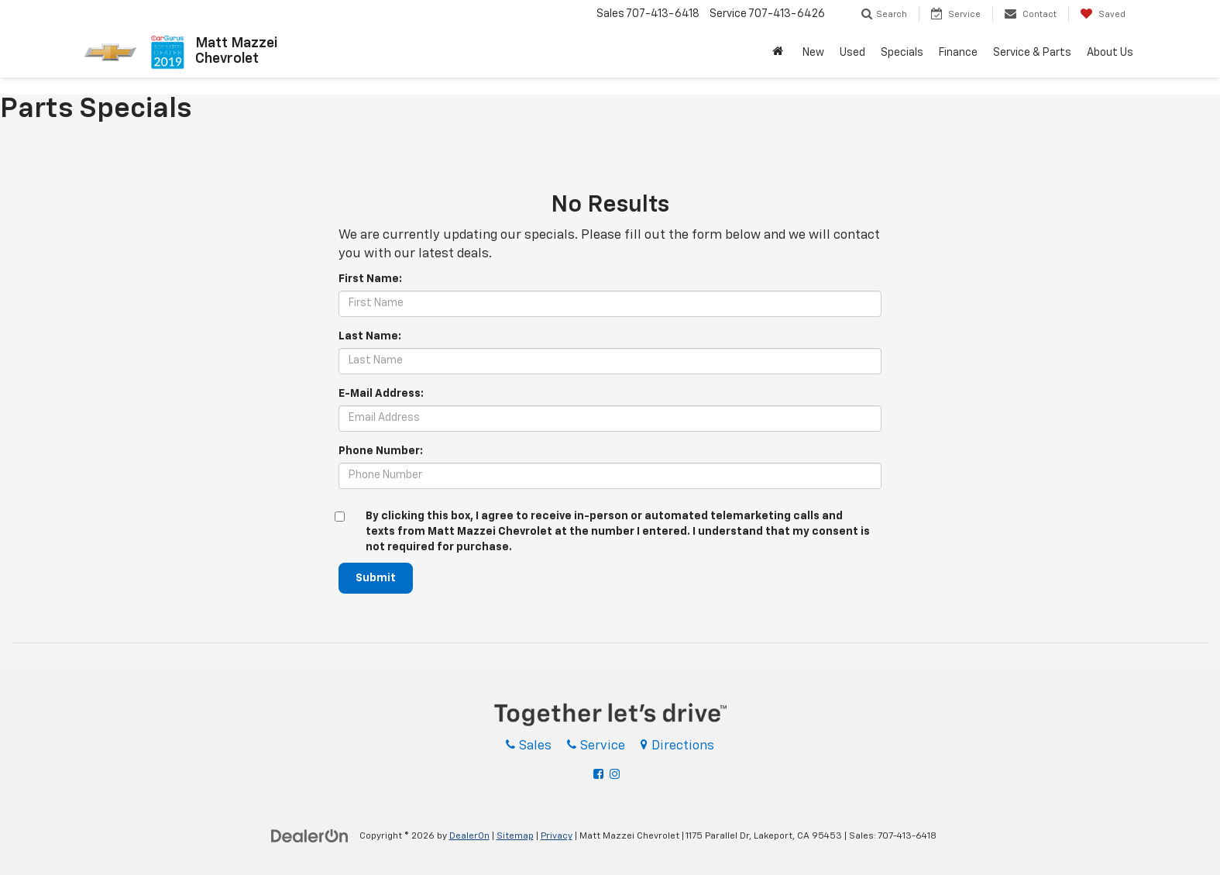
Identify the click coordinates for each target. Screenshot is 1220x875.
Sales (529, 746)
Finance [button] (958, 52)
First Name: (370, 279)
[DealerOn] (309, 835)
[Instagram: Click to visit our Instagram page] (617, 775)
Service (596, 746)
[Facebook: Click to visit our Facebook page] (600, 775)
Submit (376, 578)
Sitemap (515, 836)
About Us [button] (1110, 52)
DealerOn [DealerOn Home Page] (469, 836)
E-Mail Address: (381, 393)
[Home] (780, 53)
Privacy (556, 836)
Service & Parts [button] (1032, 52)
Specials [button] (902, 52)
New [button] (813, 52)
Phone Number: (381, 451)
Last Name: (370, 336)
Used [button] (852, 52)
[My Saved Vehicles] (1102, 14)
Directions (677, 746)
